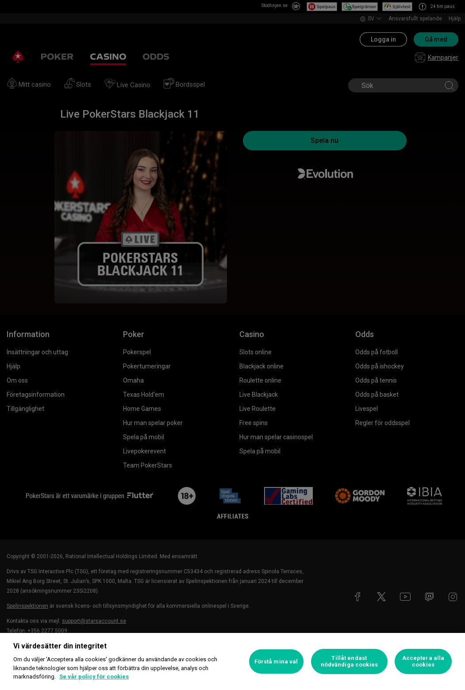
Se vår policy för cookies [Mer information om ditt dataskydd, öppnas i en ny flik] (94, 676)
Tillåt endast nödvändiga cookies (349, 661)
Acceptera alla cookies (423, 661)
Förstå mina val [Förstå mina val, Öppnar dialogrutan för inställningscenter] (276, 661)
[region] (232, 661)
